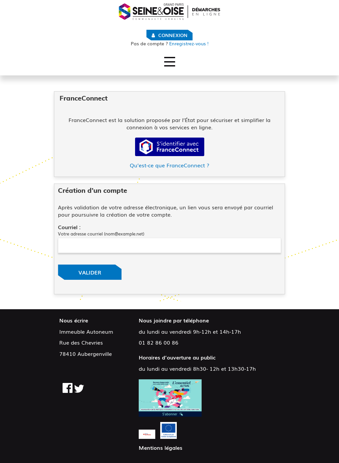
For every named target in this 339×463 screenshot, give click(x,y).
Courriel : (69, 227)
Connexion (172, 35)
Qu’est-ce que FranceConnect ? (169, 165)
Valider (89, 272)
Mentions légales (160, 447)
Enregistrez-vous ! (170, 43)
